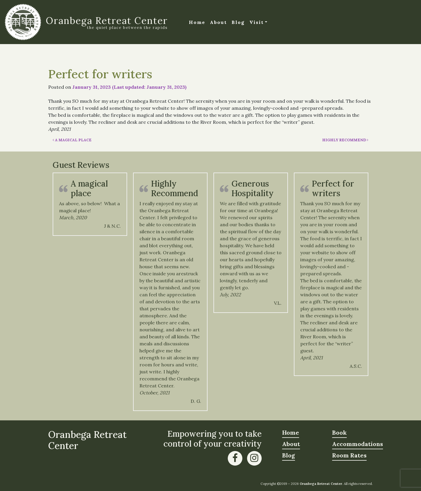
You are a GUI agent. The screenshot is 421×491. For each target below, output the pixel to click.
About (218, 22)
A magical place (72, 139)
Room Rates (349, 455)
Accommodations (357, 444)
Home (197, 22)
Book (339, 432)
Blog (238, 22)
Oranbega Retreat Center (107, 21)
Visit (256, 22)
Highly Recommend (345, 139)
